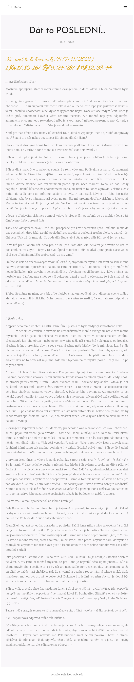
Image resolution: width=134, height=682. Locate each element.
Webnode (78, 674)
